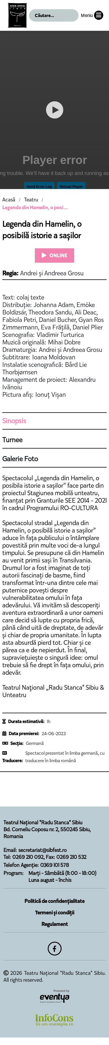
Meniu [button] (92, 15)
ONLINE (54, 255)
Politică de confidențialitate (54, 901)
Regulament (54, 924)
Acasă (8, 199)
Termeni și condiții (54, 912)
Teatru (31, 199)
